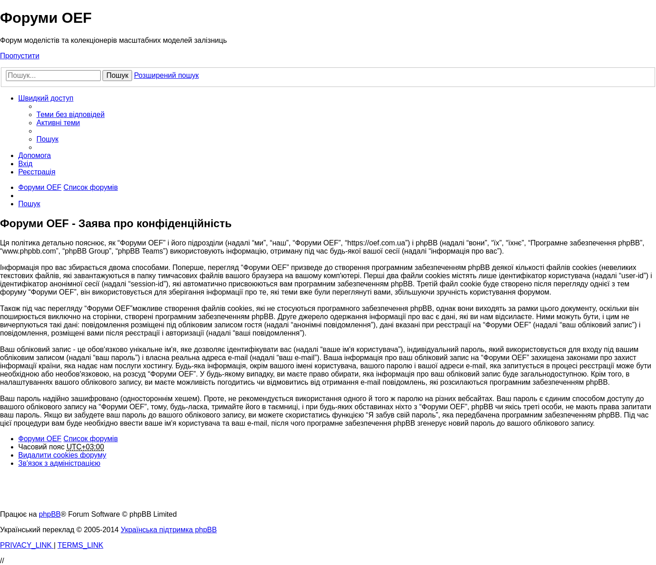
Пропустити (19, 56)
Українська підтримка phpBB (169, 530)
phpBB (50, 514)
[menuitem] (70, 114)
